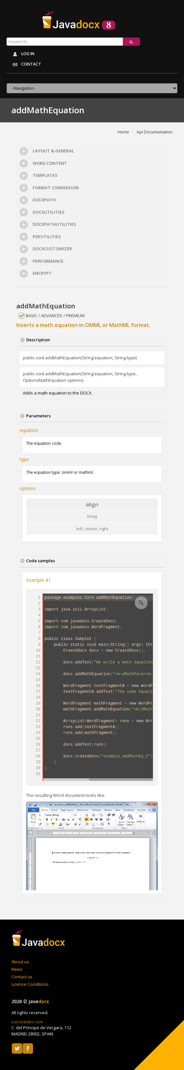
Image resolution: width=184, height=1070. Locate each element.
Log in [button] (22, 54)
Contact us (21, 977)
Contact (25, 64)
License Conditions (30, 984)
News (17, 969)
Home (123, 132)
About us (20, 962)
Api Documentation (155, 132)
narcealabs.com (27, 1022)
